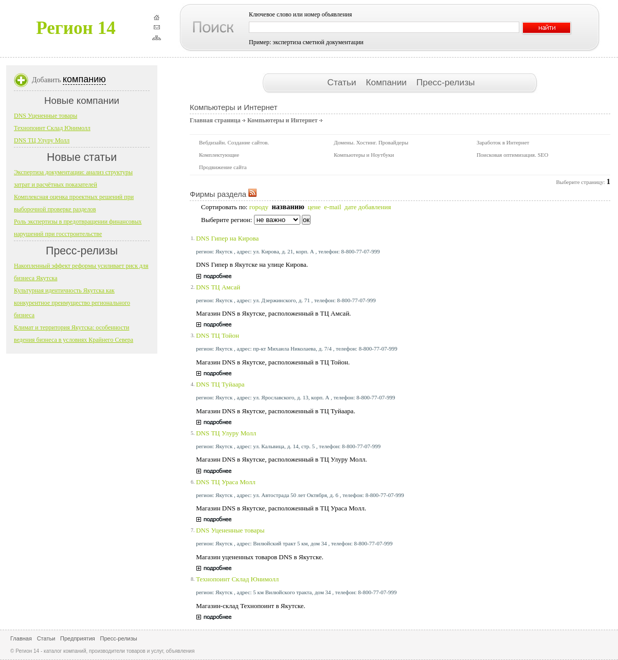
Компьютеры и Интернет (282, 120)
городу (258, 207)
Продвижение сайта (223, 167)
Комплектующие (219, 155)
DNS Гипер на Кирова (227, 238)
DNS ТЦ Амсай (218, 287)
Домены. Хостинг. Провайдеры (371, 142)
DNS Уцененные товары (230, 530)
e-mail (332, 207)
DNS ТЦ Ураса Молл (226, 482)
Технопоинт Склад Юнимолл (237, 579)
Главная (21, 638)
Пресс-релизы (445, 82)
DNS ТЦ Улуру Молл (226, 433)
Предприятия (77, 638)
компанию (84, 79)
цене (313, 207)
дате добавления (367, 207)
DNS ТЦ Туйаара (220, 384)
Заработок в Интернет (503, 142)
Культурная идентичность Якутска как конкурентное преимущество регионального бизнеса (72, 303)
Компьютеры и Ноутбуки (364, 155)
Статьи (342, 82)
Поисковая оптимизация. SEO (513, 155)
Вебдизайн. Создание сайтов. (234, 142)
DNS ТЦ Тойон (217, 335)
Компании (387, 82)
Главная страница (215, 120)
